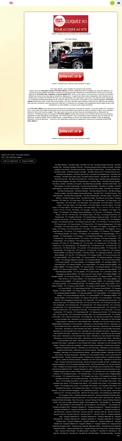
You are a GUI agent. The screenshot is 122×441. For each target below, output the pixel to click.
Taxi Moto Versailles (106, 433)
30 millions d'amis (83, 431)
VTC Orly (97, 215)
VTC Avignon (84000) (72, 267)
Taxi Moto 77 (94, 431)
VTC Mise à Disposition (109, 238)
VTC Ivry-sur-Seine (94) (91, 302)
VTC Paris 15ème (94, 205)
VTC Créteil (113, 210)
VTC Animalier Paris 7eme (98, 378)
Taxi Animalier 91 (105, 402)
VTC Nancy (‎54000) (77, 262)
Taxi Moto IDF (105, 177)
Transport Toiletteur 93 (106, 421)
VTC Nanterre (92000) (73, 264)
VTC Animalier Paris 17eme (69, 386)
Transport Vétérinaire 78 (105, 419)
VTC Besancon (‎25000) (73, 253)
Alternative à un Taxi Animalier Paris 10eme (86, 333)
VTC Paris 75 (64, 243)
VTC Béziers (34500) (105, 276)
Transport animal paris (71, 355)
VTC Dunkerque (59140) (72, 276)
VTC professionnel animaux (90, 390)
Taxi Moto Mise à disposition (73, 196)
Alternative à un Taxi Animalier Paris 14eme (68, 338)
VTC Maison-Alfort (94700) (89, 298)
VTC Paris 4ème (99, 200)
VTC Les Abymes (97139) (75, 283)
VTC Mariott (82, 234)
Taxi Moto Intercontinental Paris (109, 179)
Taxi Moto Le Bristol (59, 184)
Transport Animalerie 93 (112, 407)
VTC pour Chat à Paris (72, 393)
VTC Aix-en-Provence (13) (111, 255)
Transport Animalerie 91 (79, 407)
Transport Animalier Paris (75, 428)
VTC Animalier (86, 371)
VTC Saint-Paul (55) (87, 267)
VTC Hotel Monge (93, 234)
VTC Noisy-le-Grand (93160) (101, 288)
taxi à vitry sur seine (64, 402)
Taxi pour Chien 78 (100, 414)
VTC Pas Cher (73, 215)
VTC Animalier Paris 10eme (108, 381)
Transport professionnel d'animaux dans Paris (71, 397)
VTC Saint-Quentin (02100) (81, 288)
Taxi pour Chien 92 (100, 412)
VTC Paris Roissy (75, 219)
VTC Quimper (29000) (95, 281)
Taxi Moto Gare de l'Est (81, 174)
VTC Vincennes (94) (72, 305)
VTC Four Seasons (110, 236)
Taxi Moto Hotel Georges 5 (71, 188)
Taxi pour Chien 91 (87, 412)
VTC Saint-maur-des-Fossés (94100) (90, 274)
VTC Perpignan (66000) (92, 262)
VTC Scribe (73, 234)
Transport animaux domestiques (92, 345)
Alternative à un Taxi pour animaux (85, 350)
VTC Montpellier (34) (83, 245)
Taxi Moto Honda (105, 196)
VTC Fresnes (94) (94, 310)
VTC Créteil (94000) (88, 264)
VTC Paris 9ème (94, 203)
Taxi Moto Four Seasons (112, 188)
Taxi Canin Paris (59, 412)
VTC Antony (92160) (113, 286)
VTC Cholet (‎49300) (92, 295)
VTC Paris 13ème (81, 205)
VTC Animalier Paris (84, 374)
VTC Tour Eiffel (97, 241)
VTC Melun (75, 210)
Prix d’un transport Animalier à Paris (78, 364)
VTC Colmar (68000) (110, 279)
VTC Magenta (110, 229)
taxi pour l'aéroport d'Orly (93, 400)
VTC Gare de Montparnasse (104, 224)
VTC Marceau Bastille (61, 234)
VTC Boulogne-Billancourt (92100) (72, 260)
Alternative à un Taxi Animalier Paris (79, 321)
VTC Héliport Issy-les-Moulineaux (81, 212)
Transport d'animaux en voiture (83, 369)
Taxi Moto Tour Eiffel (88, 198)
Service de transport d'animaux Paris (108, 395)
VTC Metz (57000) (88, 253)
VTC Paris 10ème (107, 203)
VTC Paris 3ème (87, 200)
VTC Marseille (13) (76, 243)
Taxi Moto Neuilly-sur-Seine (71, 198)
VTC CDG (113, 217)
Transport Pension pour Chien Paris (96, 428)
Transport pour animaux (112, 345)
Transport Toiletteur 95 (70, 424)
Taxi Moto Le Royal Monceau (79, 181)
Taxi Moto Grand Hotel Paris (78, 179)
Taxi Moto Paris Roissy (78, 169)
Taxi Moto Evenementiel (91, 196)
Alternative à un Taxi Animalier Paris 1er (96, 324)
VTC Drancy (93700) (59, 283)
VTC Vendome (104, 231)
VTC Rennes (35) (111, 245)
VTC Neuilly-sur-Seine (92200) (95, 286)
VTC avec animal (105, 390)
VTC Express (84, 226)
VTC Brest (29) (92, 250)
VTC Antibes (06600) (110, 274)
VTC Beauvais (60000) (84, 293)
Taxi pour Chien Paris (73, 412)
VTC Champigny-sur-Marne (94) (71, 300)
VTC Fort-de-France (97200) (110, 260)
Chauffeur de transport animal (67, 367)
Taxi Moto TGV (98, 193)
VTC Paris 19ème (76, 207)
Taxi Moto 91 (113, 431)
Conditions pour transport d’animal (95, 357)
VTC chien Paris (96, 388)
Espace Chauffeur (28, 161)
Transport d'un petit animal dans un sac (107, 369)
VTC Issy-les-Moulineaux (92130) (74, 295)
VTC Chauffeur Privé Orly (73, 217)
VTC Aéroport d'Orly (85, 215)
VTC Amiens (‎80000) (60, 257)
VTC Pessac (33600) (79, 291)
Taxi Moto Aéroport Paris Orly (103, 165)
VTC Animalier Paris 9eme (69, 381)
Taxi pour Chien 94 (59, 414)
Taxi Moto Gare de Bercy (64, 174)
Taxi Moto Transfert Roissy (95, 169)
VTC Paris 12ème (68, 205)
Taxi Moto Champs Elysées (111, 181)
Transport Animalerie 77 (95, 409)
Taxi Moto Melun (94, 433)
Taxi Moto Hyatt (93, 179)
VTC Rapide (102, 226)
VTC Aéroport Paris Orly (109, 215)
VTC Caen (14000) (74, 257)
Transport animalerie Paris (61, 407)
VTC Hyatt (86, 229)
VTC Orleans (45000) (88, 257)
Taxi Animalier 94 (77, 405)
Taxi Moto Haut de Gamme (90, 177)
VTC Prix (64, 215)
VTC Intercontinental (97, 229)
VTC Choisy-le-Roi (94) (101, 305)
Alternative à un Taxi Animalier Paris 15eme (97, 338)
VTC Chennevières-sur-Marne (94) (80, 314)
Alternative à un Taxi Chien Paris (92, 359)
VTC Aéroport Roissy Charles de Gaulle (96, 217)
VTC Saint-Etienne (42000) (96, 248)
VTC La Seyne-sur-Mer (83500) (74, 286)
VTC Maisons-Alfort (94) (75, 302)
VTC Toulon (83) (111, 248)
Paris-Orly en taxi (78, 400)
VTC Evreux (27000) (72, 298)
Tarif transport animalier (99, 352)
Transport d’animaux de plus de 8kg (71, 362)
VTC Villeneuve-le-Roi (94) (98, 312)
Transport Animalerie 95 (79, 409)
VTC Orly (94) (67, 312)
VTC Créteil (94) (88, 300)
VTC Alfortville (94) (86, 305)
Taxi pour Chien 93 (114, 412)
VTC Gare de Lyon (60, 224)
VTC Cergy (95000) (99, 293)
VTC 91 (111, 207)
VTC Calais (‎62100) (92, 272)
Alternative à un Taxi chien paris (88, 348)
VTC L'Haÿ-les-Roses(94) (72, 307)
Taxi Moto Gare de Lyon (112, 172)
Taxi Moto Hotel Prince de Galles (92, 188)
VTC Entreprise (95, 238)
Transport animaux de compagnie (70, 345)
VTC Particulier (64, 212)
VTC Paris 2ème (75, 200)
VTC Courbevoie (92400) (89, 276)
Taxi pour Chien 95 (73, 414)
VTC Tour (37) (69, 255)
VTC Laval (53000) (105, 298)
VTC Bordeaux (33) (97, 245)
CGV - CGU (5, 157)
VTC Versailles (85, 210)
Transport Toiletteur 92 (90, 421)
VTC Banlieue (107, 212)
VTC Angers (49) (69, 250)
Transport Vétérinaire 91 (71, 416)
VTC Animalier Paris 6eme (79, 378)
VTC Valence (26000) (79, 281)
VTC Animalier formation (68, 374)
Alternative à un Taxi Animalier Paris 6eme (106, 329)
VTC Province (97, 212)
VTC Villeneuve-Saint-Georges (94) (93, 307)
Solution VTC (5, 155)
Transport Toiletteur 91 (74, 421)
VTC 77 (99, 207)
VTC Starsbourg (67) (68, 245)
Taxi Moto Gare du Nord (95, 172)
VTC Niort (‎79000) (65, 291)
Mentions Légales (16, 157)
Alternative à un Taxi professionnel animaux (76, 352)
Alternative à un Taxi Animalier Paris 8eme (95, 331)
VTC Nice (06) (112, 243)
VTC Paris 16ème (107, 205)
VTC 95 (68, 210)
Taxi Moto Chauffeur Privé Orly (73, 167)
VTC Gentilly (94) (86, 317)
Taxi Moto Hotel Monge (71, 186)
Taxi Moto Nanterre (61, 165)
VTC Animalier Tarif (98, 371)
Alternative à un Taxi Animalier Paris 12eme (76, 336)
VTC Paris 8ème (82, 203)
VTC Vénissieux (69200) (95, 291)
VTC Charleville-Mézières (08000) (65, 293)
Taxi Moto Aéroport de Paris (98, 191)
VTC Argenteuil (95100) (92, 260)
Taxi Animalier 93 (65, 405)
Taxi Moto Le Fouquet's (74, 184)
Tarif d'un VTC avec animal (90, 393)
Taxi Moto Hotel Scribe (109, 184)
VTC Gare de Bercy (74, 224)
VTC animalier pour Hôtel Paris (110, 393)
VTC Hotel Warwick (66, 236)
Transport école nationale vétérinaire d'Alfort (86, 426)
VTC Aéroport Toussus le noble (85, 222)
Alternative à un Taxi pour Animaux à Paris (106, 321)
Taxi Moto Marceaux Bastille (92, 184)
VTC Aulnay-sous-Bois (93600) (107, 264)
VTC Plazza (68, 231)
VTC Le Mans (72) (104, 250)
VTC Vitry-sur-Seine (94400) (68, 269)
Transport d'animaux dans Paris (84, 395)
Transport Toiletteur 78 (102, 424)
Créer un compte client (10, 161)
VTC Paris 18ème (64, 207)
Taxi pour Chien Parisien (68, 431)
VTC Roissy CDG (103, 219)
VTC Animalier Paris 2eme (71, 376)
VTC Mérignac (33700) (92, 283)
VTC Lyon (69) (88, 243)
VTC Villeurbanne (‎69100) (103, 253)
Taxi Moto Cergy (74, 165)
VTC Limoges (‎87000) (94, 255)
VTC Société (85, 238)
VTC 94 (62, 210)
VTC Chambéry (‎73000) (112, 291)
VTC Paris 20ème (89, 207)
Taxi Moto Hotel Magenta (60, 181)
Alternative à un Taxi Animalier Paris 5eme (77, 329)
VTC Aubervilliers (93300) (111, 281)
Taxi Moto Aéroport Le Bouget (76, 172)
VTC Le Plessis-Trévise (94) (70, 317)
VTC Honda (62, 229)
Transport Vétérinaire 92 (89, 416)
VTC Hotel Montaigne (108, 234)
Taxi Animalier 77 (102, 405)
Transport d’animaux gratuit (74, 357)
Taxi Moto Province (111, 193)
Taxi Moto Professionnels (65, 191)
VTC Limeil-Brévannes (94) (102, 314)
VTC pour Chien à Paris (94, 397)
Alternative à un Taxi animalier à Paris (92, 355)
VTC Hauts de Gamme (72, 238)
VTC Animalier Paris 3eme (89, 376)
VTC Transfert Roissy (90, 219)
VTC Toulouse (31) (100, 243)
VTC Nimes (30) (81, 255)
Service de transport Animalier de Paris (96, 362)
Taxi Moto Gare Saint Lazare (71, 177)
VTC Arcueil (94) (62, 314)
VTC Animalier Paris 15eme (78, 383)
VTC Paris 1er (64, 200)
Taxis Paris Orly (108, 397)
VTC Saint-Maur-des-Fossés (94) (106, 300)
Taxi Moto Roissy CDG (112, 169)
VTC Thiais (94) (111, 307)
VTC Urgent (93, 226)
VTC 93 (55, 210)
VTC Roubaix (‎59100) (62, 262)
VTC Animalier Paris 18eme (108, 386)
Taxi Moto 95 (83, 433)
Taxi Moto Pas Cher (61, 179)
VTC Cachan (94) (106, 310)
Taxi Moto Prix (115, 177)
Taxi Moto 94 (73, 433)
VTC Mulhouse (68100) (104, 257)
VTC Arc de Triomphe (110, 241)
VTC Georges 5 (79, 236)
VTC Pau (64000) (79, 272)
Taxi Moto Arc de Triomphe (104, 198)
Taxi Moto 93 (64, 433)
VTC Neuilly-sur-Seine (83, 241)
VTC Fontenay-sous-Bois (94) (110, 302)
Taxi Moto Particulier (81, 191)
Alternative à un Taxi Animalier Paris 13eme (106, 336)
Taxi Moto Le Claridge (106, 186)
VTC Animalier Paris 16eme (88, 386)
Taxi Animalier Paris (91, 402)
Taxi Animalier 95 (89, 405)
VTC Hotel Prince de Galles (94, 236)
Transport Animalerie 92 (95, 407)
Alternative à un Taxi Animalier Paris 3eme (86, 326)
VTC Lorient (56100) (64, 288)
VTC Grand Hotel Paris (74, 229)
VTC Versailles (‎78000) (109, 262)
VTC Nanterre (103, 210)
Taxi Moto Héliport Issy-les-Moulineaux (79, 193)
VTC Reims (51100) (69, 248)
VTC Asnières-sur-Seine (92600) (106, 269)
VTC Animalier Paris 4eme (108, 376)
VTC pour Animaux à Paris (100, 374)
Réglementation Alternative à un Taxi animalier (67, 324)
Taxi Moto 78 (103, 431)
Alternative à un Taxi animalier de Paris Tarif (85, 319)
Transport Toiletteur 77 (86, 424)
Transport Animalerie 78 (112, 409)
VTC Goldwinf (112, 226)
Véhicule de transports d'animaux (66, 348)
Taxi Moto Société (60, 172)
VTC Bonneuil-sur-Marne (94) (103, 317)
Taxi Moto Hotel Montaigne (89, 186)
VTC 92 (117, 207)
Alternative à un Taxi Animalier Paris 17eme (92, 340)
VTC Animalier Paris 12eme (88, 381)
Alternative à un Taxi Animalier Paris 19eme (82, 343)
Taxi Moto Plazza (95, 181)
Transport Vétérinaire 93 (105, 416)
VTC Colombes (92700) (86, 269)
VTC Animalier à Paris (66, 395)
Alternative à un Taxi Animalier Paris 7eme (67, 331)
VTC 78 (105, 207)
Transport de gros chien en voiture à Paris (67, 371)
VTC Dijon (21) (81, 250)
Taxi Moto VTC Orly (86, 165)
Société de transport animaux (71, 359)
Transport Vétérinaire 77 (89, 419)
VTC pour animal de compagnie (69, 390)
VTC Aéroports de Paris (66, 222)
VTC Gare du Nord (114, 222)
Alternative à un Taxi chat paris (110, 348)
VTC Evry (94, 210)
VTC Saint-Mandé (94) (81, 312)
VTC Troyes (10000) (108, 283)
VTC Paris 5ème (111, 200)
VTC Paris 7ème (70, 203)
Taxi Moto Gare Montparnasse (100, 174)
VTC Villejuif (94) (58, 305)
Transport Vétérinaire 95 (71, 419)
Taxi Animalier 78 (114, 405)
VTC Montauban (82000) (108, 295)
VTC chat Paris (108, 388)
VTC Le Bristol (93, 231)
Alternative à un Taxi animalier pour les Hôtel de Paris (96, 367)
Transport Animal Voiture (65, 350)
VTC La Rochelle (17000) (108, 272)
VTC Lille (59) (81, 248)
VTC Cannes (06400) (76, 279)
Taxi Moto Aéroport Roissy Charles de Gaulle (98, 167)
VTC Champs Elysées (80, 231)
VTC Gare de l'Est (87, 224)
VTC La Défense (69, 241)
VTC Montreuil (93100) (102, 267)
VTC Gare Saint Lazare (70, 226)
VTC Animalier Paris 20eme (81, 388)
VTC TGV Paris (102, 222)
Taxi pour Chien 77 (86, 414)
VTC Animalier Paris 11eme (97, 383)
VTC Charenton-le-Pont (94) (78, 310)
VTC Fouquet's (115, 231)
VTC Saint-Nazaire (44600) (93, 279)
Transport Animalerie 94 (62, 409)
